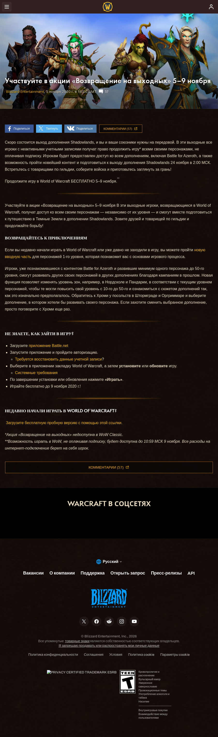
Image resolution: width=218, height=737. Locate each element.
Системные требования (36, 373)
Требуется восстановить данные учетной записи (58, 359)
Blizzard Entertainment (25, 91)
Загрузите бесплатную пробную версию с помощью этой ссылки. (64, 423)
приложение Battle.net (48, 346)
